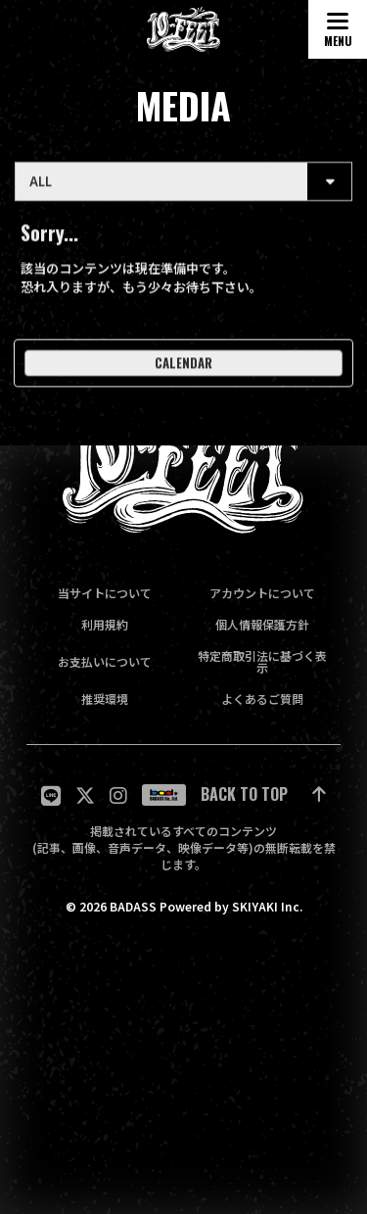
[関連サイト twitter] (85, 795)
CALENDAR (183, 367)
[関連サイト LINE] (51, 795)
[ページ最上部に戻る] (263, 795)
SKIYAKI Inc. (267, 906)
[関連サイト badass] (164, 795)
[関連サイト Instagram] (118, 795)
